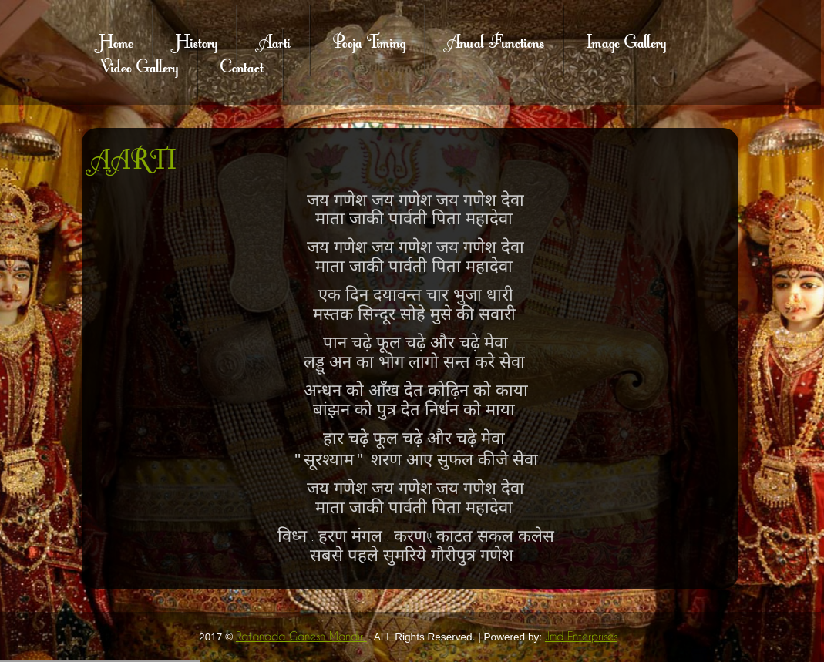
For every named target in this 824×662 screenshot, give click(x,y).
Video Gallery (138, 64)
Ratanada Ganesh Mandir (301, 636)
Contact (242, 64)
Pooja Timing (369, 40)
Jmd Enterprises (581, 636)
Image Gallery (626, 40)
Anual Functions (495, 40)
